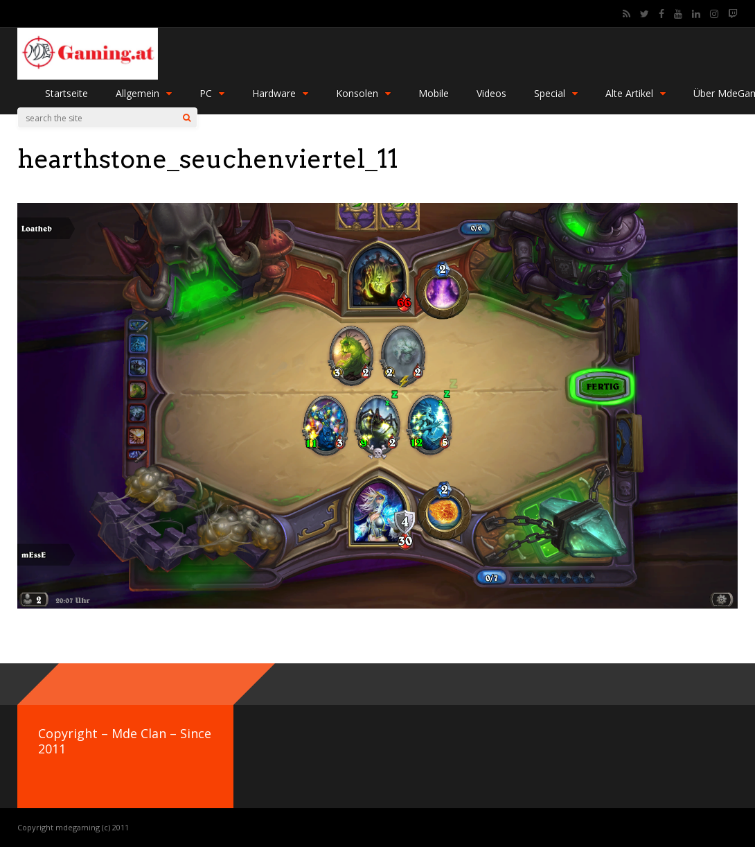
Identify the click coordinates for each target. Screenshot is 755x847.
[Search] (186, 117)
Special (556, 93)
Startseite (66, 93)
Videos (491, 93)
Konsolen (363, 93)
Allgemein (144, 93)
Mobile (433, 93)
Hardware (280, 93)
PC (211, 93)
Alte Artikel (635, 93)
